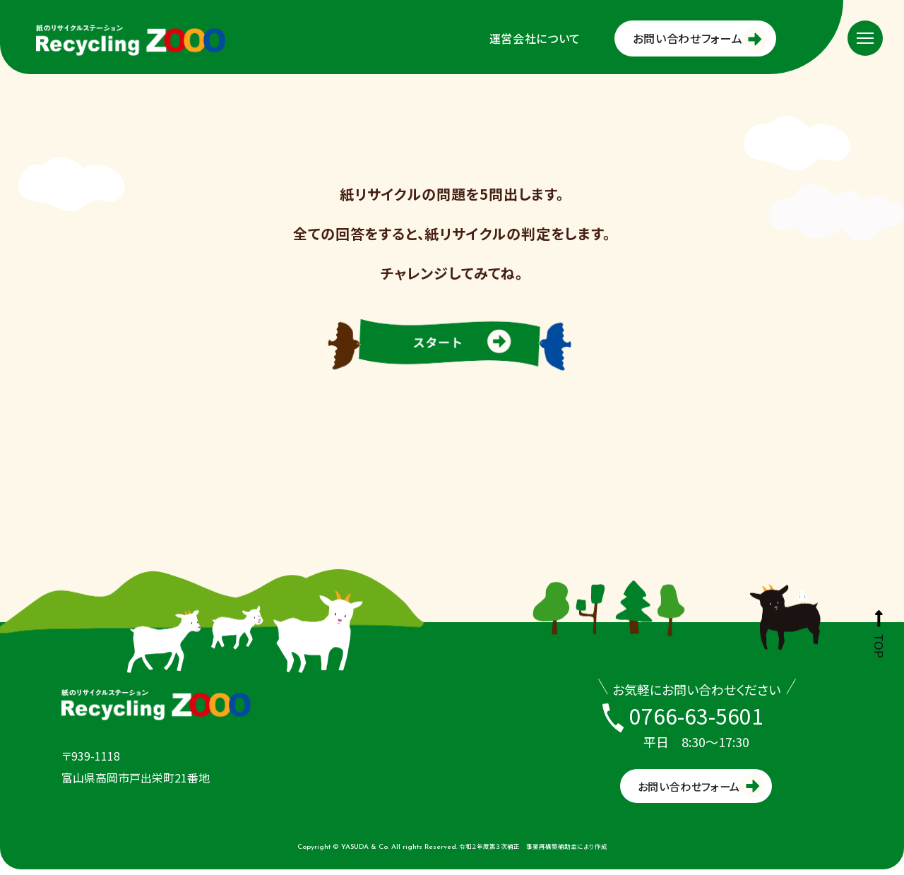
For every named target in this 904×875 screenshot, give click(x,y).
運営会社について (535, 38)
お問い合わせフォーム (687, 38)
